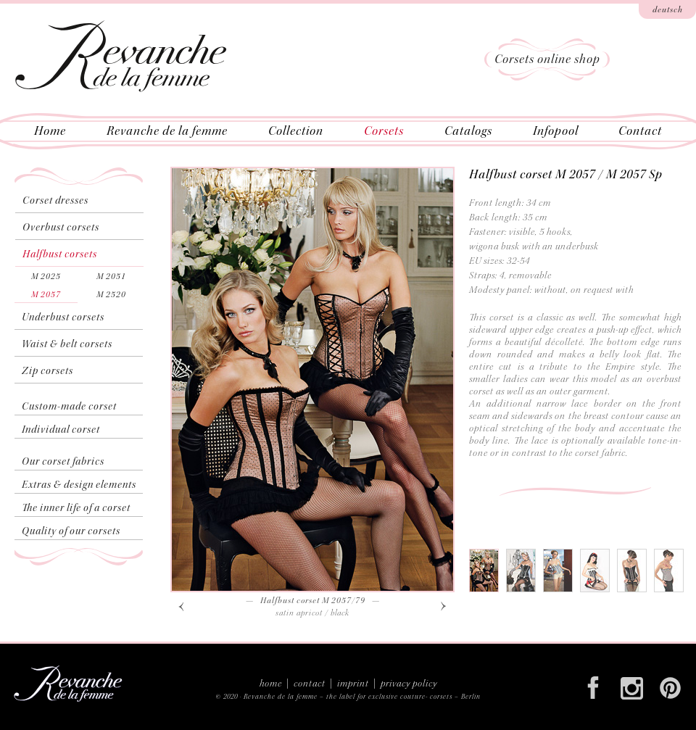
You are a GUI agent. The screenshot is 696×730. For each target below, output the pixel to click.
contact (310, 683)
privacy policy (409, 683)
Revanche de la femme (281, 696)
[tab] (484, 570)
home (271, 683)
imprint (353, 683)
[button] (181, 605)
